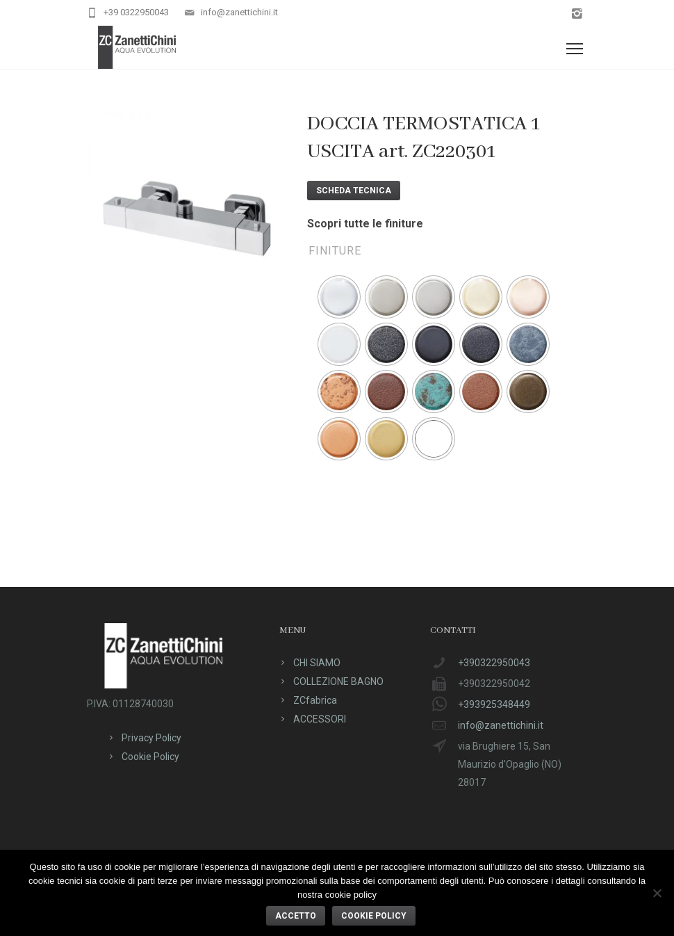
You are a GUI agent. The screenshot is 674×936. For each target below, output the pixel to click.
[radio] (339, 297)
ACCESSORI (319, 719)
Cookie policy (373, 916)
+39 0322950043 (136, 12)
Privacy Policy (151, 737)
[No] (657, 893)
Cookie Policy (150, 756)
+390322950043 (494, 662)
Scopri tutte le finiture (365, 223)
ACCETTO (295, 916)
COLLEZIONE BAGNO (338, 681)
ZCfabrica (315, 700)
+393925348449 (494, 704)
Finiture (335, 250)
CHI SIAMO (316, 662)
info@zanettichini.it (239, 12)
